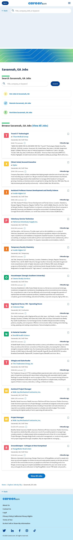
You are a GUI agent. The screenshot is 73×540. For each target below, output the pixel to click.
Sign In (5, 3)
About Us (6, 505)
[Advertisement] (36, 32)
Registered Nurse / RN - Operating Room (26, 304)
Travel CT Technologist (20, 134)
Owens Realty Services (21, 279)
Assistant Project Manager (21, 389)
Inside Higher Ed (19, 193)
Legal (5, 512)
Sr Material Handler (18, 332)
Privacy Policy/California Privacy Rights (17, 516)
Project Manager (17, 417)
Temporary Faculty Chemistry (22, 247)
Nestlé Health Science (21, 335)
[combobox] (25, 83)
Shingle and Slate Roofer (20, 361)
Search (55, 84)
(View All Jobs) (40, 125)
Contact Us (7, 509)
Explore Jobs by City (15, 485)
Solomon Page (18, 307)
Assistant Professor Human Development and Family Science (34, 190)
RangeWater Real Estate (22, 449)
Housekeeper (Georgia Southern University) (28, 275)
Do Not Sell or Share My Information (16, 523)
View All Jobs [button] (36, 476)
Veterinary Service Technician (22, 219)
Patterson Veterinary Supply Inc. (25, 222)
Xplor (15, 165)
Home (4, 485)
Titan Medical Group (20, 137)
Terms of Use (7, 520)
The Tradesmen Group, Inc (23, 364)
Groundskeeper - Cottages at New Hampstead (29, 446)
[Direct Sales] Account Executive (23, 162)
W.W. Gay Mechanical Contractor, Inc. (27, 392)
